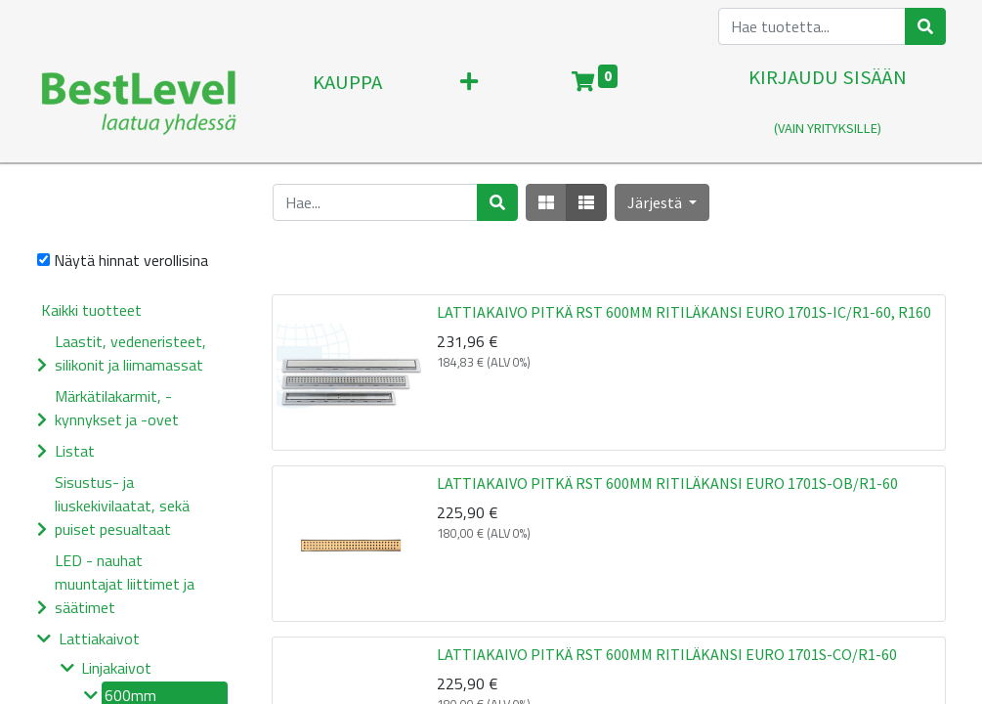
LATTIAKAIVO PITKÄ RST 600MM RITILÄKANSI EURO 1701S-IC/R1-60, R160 (684, 312)
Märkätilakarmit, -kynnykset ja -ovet (117, 407)
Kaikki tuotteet (91, 310)
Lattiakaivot (99, 638)
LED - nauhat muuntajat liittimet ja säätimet (124, 584)
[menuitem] (347, 103)
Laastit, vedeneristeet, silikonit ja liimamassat (130, 353)
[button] (469, 103)
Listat (75, 450)
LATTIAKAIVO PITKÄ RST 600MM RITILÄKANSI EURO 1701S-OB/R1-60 (667, 483)
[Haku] (925, 26)
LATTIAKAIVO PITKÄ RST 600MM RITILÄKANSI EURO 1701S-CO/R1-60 (667, 654)
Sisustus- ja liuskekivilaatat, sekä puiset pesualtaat (122, 505)
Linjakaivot (116, 668)
